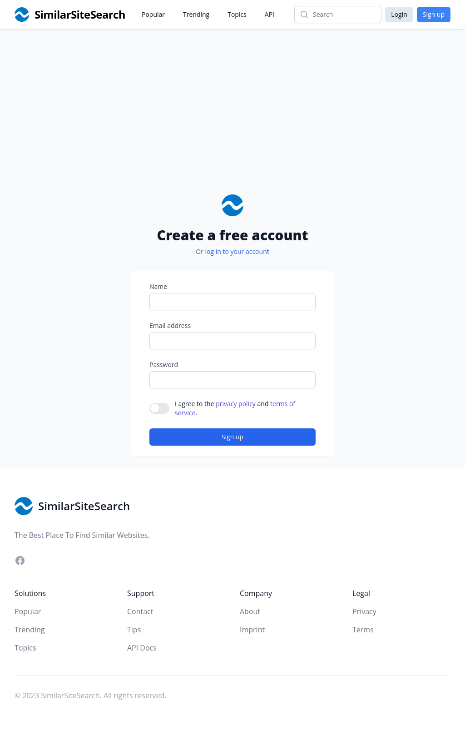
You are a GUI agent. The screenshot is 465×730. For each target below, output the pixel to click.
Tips (134, 630)
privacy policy (236, 403)
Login (399, 14)
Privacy (364, 611)
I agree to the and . (235, 408)
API (269, 14)
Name (158, 286)
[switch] (159, 408)
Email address (170, 325)
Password (163, 364)
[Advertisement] (232, 126)
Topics (237, 14)
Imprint (252, 630)
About (250, 611)
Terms (363, 630)
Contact (140, 611)
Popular (153, 14)
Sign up (434, 14)
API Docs (142, 648)
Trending (196, 14)
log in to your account (237, 251)
